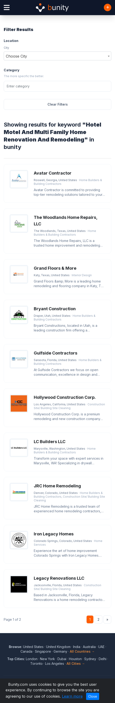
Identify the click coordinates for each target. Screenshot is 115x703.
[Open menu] (7, 8)
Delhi (102, 659)
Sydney (90, 659)
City (6, 47)
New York (47, 659)
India (76, 647)
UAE (101, 647)
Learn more (72, 696)
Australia (89, 647)
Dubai (62, 659)
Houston (75, 659)
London (31, 659)
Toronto (36, 663)
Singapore (43, 651)
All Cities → (76, 663)
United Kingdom (58, 647)
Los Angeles (54, 663)
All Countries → (82, 651)
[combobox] (57, 56)
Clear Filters (57, 104)
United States (33, 647)
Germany (60, 651)
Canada (26, 651)
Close (92, 696)
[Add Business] (107, 7)
